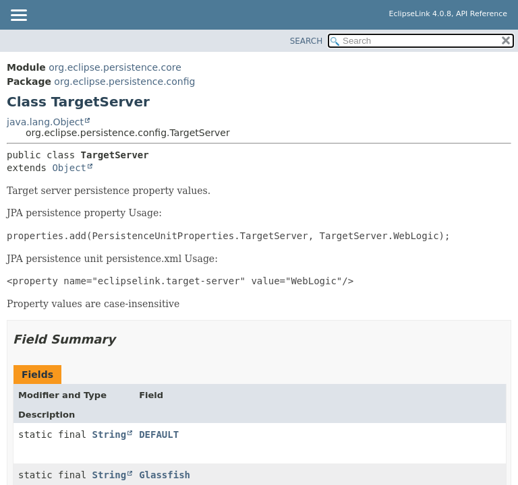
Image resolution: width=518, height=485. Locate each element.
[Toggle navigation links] (18, 16)
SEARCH (306, 41)
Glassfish (164, 475)
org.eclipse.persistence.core (115, 67)
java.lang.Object (45, 122)
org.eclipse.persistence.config (124, 81)
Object (69, 167)
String (109, 434)
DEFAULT (159, 434)
